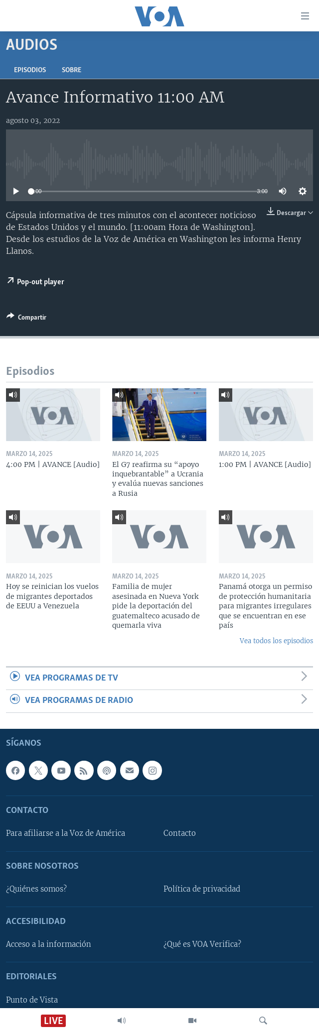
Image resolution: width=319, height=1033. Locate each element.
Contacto (179, 833)
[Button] (26, 319)
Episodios (30, 70)
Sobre (71, 70)
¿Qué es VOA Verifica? (202, 944)
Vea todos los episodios (276, 641)
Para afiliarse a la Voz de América (65, 833)
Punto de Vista (32, 999)
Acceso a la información (48, 944)
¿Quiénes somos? (36, 888)
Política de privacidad (201, 888)
